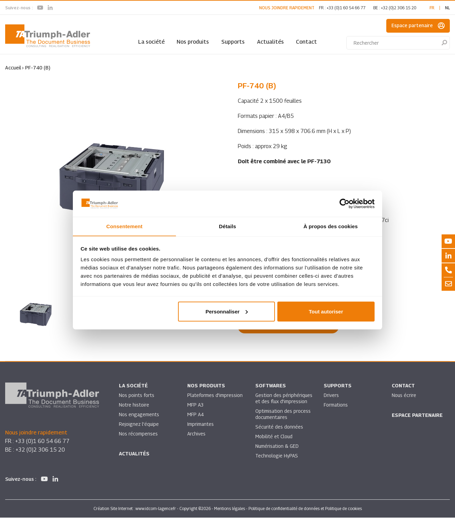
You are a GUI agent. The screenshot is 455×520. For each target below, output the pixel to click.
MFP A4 (195, 417)
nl (447, 7)
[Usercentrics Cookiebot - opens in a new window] (344, 203)
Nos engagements (139, 417)
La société (151, 41)
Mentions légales (229, 510)
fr (432, 7)
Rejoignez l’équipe (139, 426)
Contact (306, 41)
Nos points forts (136, 397)
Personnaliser (227, 311)
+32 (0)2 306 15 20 (398, 7)
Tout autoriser (326, 311)
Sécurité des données (279, 429)
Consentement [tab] (124, 226)
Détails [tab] (227, 226)
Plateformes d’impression (215, 397)
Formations (336, 407)
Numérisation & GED (277, 448)
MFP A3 (195, 407)
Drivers (331, 397)
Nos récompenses (138, 436)
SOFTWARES (270, 388)
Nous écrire (404, 397)
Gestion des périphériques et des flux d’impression (284, 401)
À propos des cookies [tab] (330, 226)
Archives (196, 436)
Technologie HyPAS (276, 458)
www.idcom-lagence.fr (155, 510)
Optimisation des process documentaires (283, 416)
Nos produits (193, 41)
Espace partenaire (418, 25)
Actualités (270, 41)
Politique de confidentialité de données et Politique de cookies (305, 510)
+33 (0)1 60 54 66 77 (345, 7)
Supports (233, 41)
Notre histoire (134, 407)
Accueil (13, 67)
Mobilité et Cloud (274, 439)
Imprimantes (200, 426)
